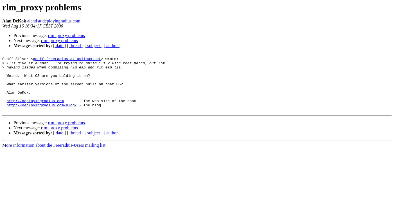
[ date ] (59, 45)
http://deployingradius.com (35, 110)
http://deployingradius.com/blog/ (42, 115)
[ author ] (112, 45)
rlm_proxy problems (66, 35)
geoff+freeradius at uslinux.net (67, 59)
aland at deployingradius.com (53, 21)
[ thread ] (75, 45)
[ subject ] (94, 45)
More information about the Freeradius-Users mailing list (53, 156)
